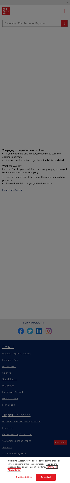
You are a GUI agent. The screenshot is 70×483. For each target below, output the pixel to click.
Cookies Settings (24, 477)
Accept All (46, 477)
